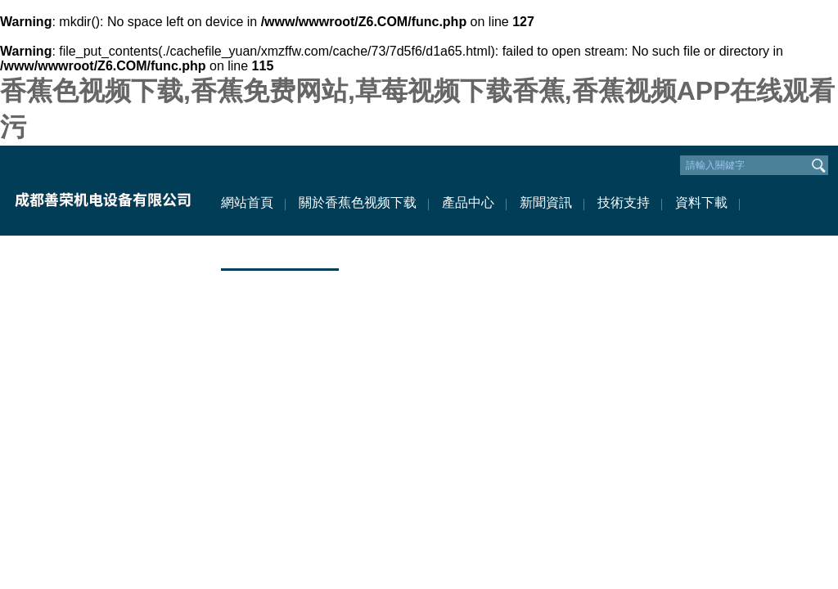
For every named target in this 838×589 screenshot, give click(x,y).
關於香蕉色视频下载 (358, 202)
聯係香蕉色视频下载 (280, 252)
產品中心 (468, 202)
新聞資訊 (546, 202)
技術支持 (623, 202)
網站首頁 (247, 202)
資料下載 (701, 202)
